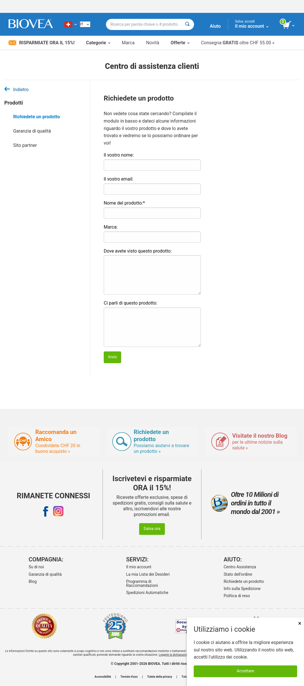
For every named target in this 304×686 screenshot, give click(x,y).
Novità (152, 42)
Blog (33, 581)
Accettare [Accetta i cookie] (245, 671)
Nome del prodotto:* (124, 203)
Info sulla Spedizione (242, 588)
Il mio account (138, 567)
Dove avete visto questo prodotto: (138, 251)
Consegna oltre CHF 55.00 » (237, 42)
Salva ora (152, 528)
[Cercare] (187, 24)
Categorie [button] (98, 42)
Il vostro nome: (119, 155)
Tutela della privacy (159, 676)
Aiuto (215, 26)
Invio (112, 357)
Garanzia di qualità (32, 131)
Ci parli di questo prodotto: (130, 303)
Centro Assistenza (240, 567)
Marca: (111, 227)
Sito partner (25, 145)
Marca (128, 42)
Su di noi (36, 567)
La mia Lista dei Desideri (148, 574)
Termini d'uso (128, 676)
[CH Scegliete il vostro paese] (70, 24)
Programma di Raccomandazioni (142, 583)
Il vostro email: (118, 179)
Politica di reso (237, 595)
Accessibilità (103, 676)
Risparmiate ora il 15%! (42, 42)
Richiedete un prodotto (36, 116)
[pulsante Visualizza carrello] (289, 25)
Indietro (16, 89)
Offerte (180, 42)
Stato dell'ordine (238, 574)
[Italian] (85, 24)
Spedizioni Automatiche (147, 592)
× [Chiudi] (299, 623)
